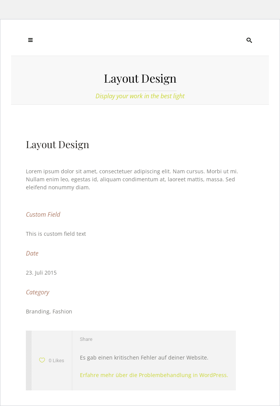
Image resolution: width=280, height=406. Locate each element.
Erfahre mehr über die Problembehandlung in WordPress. (154, 375)
